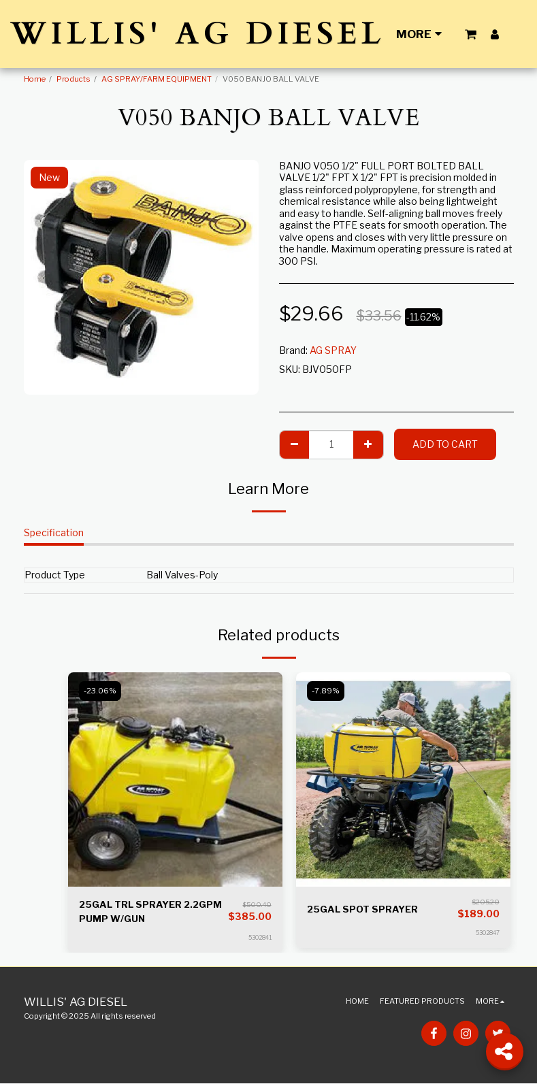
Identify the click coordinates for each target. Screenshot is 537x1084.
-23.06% (100, 690)
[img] (175, 779)
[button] (471, 34)
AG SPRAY (333, 350)
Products (73, 79)
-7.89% (326, 690)
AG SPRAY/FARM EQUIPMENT (156, 79)
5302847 (488, 933)
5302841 (260, 938)
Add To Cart (445, 444)
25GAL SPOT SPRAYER (363, 909)
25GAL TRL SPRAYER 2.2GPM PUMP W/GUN (152, 912)
